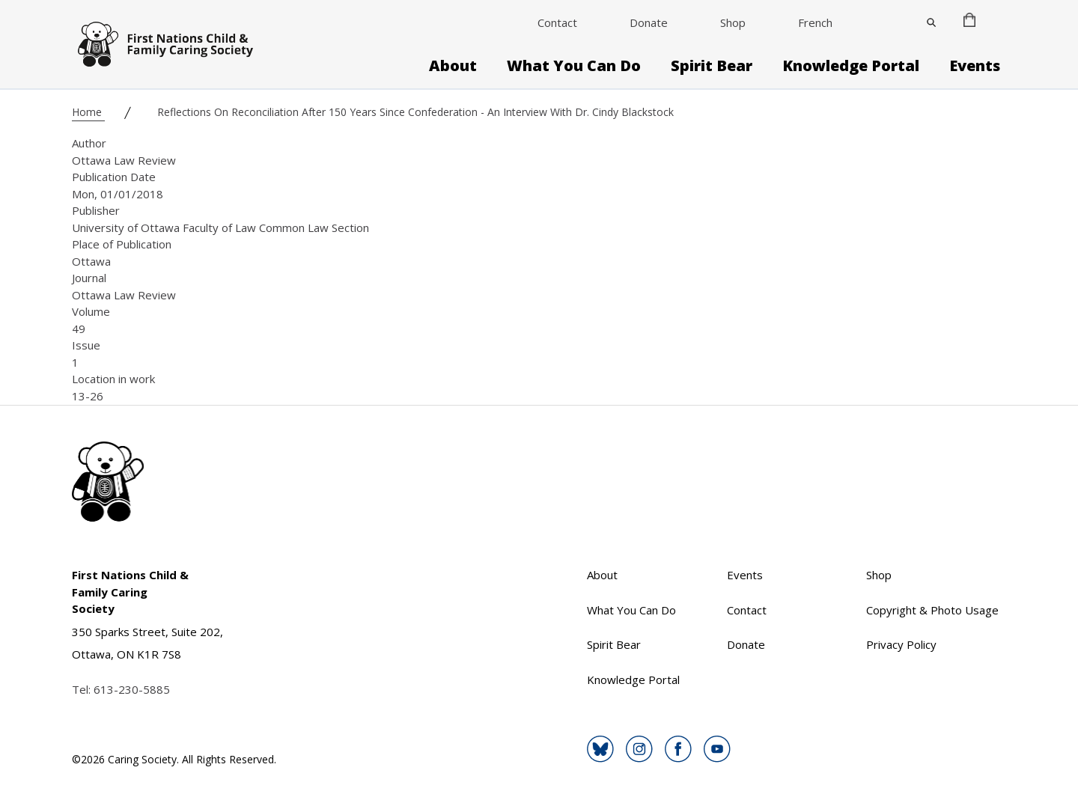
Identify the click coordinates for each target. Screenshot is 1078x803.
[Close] (931, 22)
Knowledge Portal (850, 66)
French (815, 22)
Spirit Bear (711, 66)
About (453, 66)
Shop (733, 22)
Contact (557, 22)
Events (974, 66)
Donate (649, 22)
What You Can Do (574, 66)
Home (88, 112)
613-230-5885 (132, 689)
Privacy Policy (901, 644)
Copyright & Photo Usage (932, 609)
